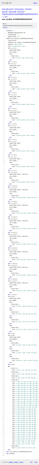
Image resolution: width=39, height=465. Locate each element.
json (35, 462)
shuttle (28, 9)
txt (31, 462)
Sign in (35, 3)
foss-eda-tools (7, 9)
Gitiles (11, 462)
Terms (21, 462)
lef (6, 17)
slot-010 (21, 11)
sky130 (4, 11)
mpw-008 (12, 11)
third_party (19, 9)
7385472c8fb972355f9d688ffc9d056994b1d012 (20, 14)
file (5, 27)
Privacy (16, 462)
